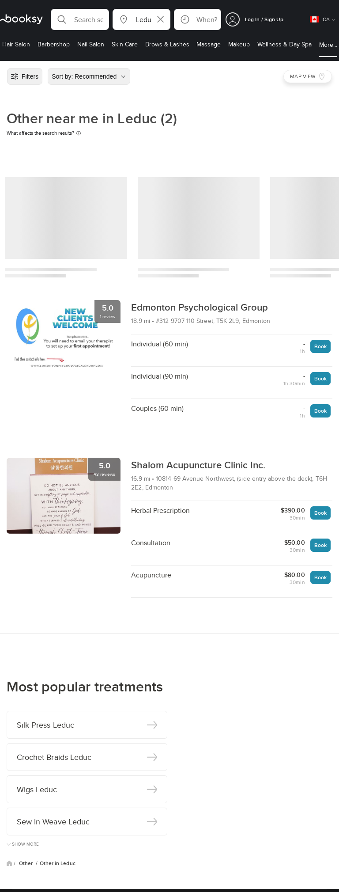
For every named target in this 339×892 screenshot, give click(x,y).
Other (26, 863)
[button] (80, 19)
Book (320, 346)
